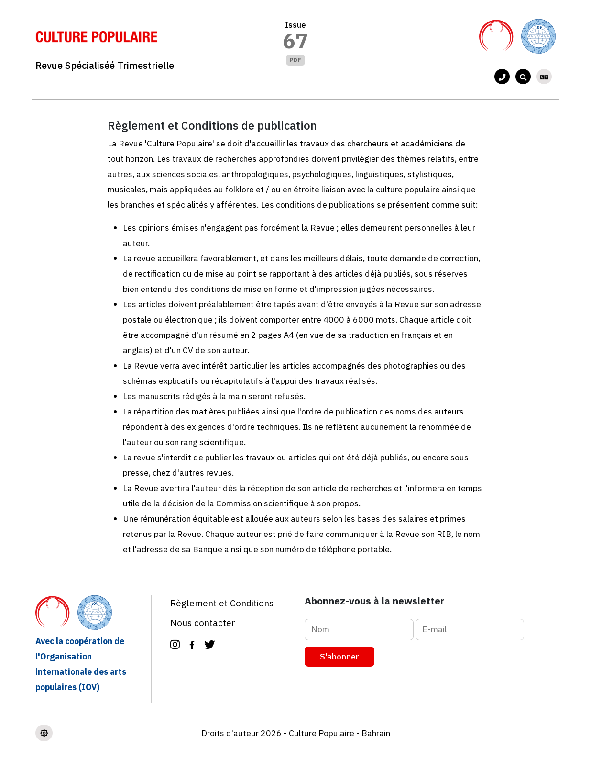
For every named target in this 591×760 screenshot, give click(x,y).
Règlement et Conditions (222, 603)
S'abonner (339, 656)
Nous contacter (202, 622)
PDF (295, 60)
